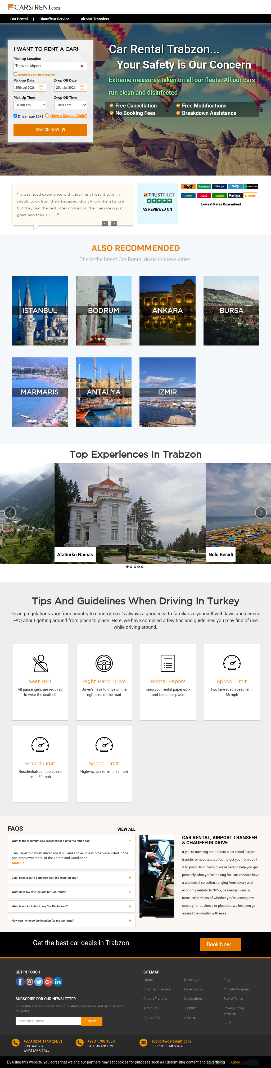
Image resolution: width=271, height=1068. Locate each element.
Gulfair (228, 1023)
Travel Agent (192, 980)
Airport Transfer (155, 998)
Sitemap (189, 1017)
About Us (150, 1008)
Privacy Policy (234, 1008)
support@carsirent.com (171, 1041)
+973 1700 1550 (101, 1041)
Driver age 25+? (31, 115)
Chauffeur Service (54, 18)
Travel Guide (192, 989)
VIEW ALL (127, 829)
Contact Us (151, 1017)
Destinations (193, 998)
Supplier (189, 1008)
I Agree (234, 1062)
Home (148, 980)
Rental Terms (233, 998)
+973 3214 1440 (37, 1041)
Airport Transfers (95, 18)
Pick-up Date (23, 80)
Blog (226, 980)
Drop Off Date (65, 80)
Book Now (221, 944)
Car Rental (19, 18)
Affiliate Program (236, 989)
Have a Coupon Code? (69, 116)
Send (92, 1021)
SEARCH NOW (50, 130)
